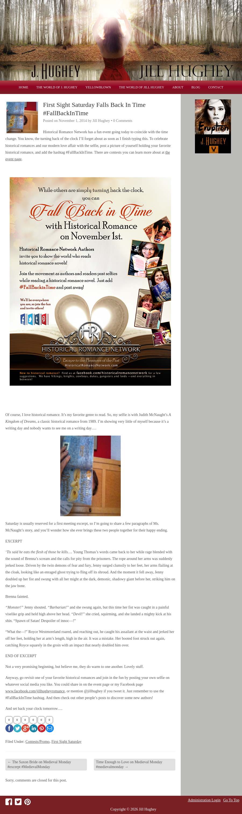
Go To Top (231, 800)
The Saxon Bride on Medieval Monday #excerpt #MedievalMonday (39, 764)
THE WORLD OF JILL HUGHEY (141, 87)
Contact (215, 87)
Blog (195, 87)
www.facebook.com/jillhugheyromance (35, 691)
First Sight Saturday (66, 742)
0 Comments (122, 121)
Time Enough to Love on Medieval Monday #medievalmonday (129, 764)
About (177, 87)
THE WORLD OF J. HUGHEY (56, 87)
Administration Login (204, 800)
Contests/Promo (37, 742)
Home (23, 87)
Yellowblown (98, 87)
